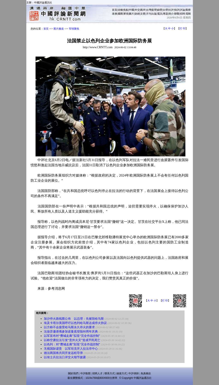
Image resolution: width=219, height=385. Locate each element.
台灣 (148, 9)
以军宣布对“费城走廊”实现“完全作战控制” (72, 335)
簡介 (171, 13)
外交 (137, 9)
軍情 (125, 13)
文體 (142, 13)
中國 (131, 9)
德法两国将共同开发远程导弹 (63, 353)
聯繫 (176, 13)
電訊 (159, 13)
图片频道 (59, 28)
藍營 (154, 9)
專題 (165, 13)
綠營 (159, 9)
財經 (137, 13)
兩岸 (142, 9)
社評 (171, 9)
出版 (154, 13)
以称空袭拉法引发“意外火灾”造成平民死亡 (72, 340)
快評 (176, 9)
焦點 (125, 9)
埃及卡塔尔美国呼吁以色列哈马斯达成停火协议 (75, 323)
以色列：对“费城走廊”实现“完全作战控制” (72, 344)
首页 (46, 28)
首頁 (114, 9)
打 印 (182, 28)
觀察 (188, 9)
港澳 (114, 13)
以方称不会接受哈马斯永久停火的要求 (69, 327)
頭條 (120, 9)
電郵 (188, 13)
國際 (120, 13)
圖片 (131, 13)
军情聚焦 (74, 28)
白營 (165, 9)
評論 (182, 9)
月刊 (148, 13)
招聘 (182, 13)
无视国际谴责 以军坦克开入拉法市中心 (71, 348)
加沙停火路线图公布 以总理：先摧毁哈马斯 (74, 318)
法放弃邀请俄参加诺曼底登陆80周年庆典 (71, 331)
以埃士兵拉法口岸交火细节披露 (65, 357)
